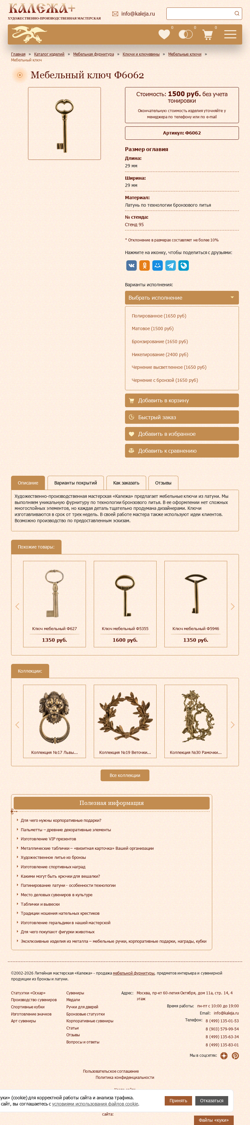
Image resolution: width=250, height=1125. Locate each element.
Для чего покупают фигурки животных (57, 931)
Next (233, 606)
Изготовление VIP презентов (48, 838)
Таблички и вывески (40, 904)
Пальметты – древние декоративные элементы (66, 829)
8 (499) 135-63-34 (222, 1036)
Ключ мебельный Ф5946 (196, 628)
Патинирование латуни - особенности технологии (68, 885)
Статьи (72, 1028)
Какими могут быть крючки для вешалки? (60, 876)
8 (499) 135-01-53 (222, 1020)
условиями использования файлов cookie (95, 1103)
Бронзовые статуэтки (85, 1014)
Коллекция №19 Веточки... (125, 752)
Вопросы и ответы (83, 1042)
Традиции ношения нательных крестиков (60, 913)
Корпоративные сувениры (89, 1020)
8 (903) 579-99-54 (222, 1029)
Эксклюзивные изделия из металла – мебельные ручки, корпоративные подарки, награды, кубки (113, 941)
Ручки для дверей (82, 1006)
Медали (73, 999)
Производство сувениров (34, 999)
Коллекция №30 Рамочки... (196, 752)
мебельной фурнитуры (133, 973)
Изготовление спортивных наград (53, 866)
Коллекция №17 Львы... (54, 752)
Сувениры (75, 992)
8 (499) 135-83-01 (222, 1044)
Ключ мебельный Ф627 (54, 628)
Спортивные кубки (28, 1006)
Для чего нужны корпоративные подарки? (61, 820)
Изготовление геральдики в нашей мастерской (65, 922)
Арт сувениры (23, 1020)
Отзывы (73, 1034)
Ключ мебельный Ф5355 (125, 628)
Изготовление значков (31, 1014)
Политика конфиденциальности (125, 1077)
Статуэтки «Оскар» (28, 992)
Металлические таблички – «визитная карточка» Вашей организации (87, 848)
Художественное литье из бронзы (53, 857)
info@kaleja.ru (226, 1013)
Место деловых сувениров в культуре (56, 894)
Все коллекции (125, 775)
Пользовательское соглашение (111, 1071)
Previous (17, 606)
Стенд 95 (134, 224)
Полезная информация (111, 802)
